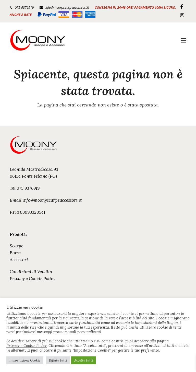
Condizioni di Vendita (31, 271)
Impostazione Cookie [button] (24, 360)
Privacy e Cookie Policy (32, 278)
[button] (183, 40)
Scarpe (16, 246)
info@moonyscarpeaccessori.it (67, 7)
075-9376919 (24, 7)
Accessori (19, 259)
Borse (15, 253)
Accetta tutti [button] (83, 360)
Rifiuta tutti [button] (58, 360)
